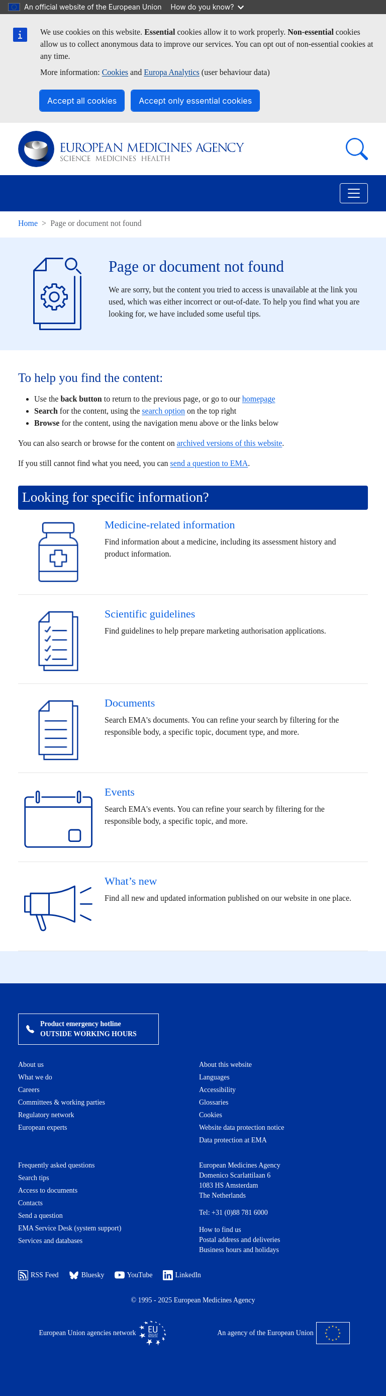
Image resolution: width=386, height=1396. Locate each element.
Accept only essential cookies (195, 101)
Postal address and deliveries (239, 1240)
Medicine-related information (170, 524)
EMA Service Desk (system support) (69, 1228)
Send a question (40, 1215)
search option (163, 411)
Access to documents (47, 1190)
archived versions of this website (229, 443)
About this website (225, 1064)
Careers (29, 1090)
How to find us (220, 1229)
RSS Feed (38, 1275)
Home (28, 223)
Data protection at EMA (233, 1140)
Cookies (115, 72)
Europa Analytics (172, 72)
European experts (42, 1127)
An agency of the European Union (283, 1333)
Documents (130, 702)
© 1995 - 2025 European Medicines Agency (193, 1300)
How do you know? (207, 7)
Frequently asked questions (56, 1165)
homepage (258, 399)
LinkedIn (182, 1275)
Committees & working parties (61, 1102)
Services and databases (50, 1241)
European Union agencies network (102, 1333)
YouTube (134, 1275)
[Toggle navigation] (354, 193)
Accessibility (217, 1090)
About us (31, 1064)
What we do (35, 1077)
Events (120, 792)
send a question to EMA (209, 463)
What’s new (131, 881)
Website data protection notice (241, 1127)
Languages (214, 1077)
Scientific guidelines (150, 613)
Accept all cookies (82, 101)
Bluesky (87, 1275)
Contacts (30, 1203)
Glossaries (213, 1102)
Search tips (33, 1178)
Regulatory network (46, 1115)
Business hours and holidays (239, 1250)
